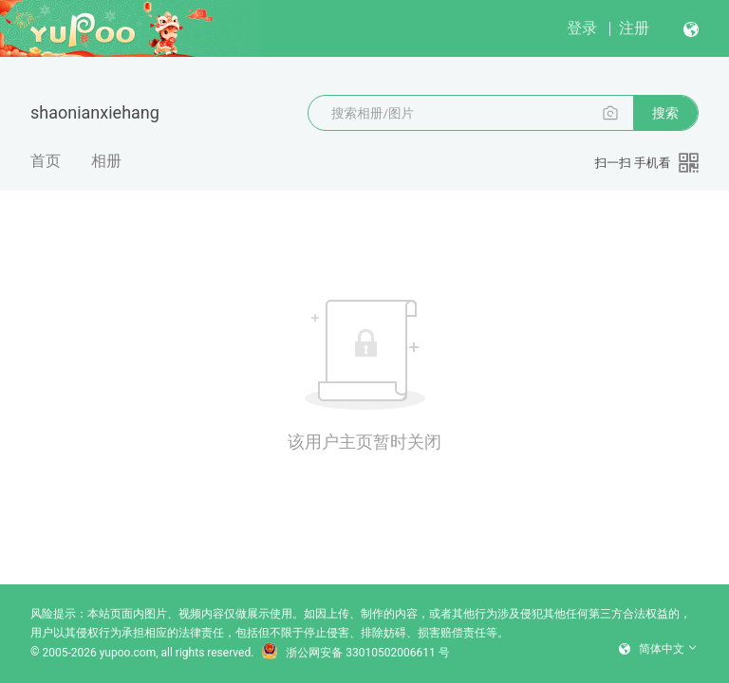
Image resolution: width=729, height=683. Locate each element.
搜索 (665, 112)
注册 (634, 28)
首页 (45, 161)
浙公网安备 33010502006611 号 (355, 652)
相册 (106, 161)
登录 (582, 28)
